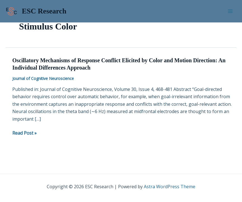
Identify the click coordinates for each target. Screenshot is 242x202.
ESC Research (44, 11)
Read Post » (24, 133)
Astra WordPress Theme (169, 186)
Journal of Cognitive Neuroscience (43, 78)
